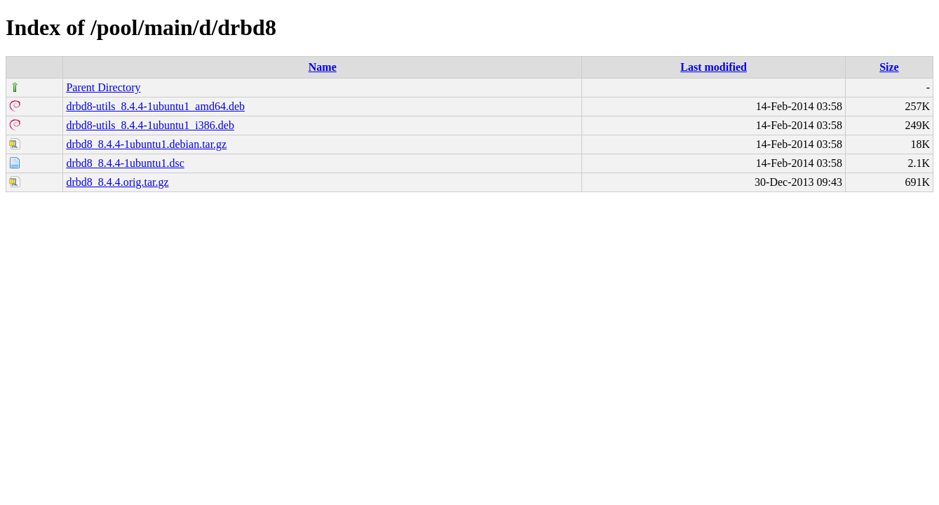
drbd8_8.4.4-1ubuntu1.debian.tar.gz (146, 144)
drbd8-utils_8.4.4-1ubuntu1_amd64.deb (155, 106)
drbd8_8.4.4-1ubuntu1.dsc (125, 163)
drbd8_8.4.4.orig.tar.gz (117, 182)
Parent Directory (103, 87)
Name (323, 67)
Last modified (713, 67)
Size (889, 67)
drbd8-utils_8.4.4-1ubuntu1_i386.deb (150, 125)
